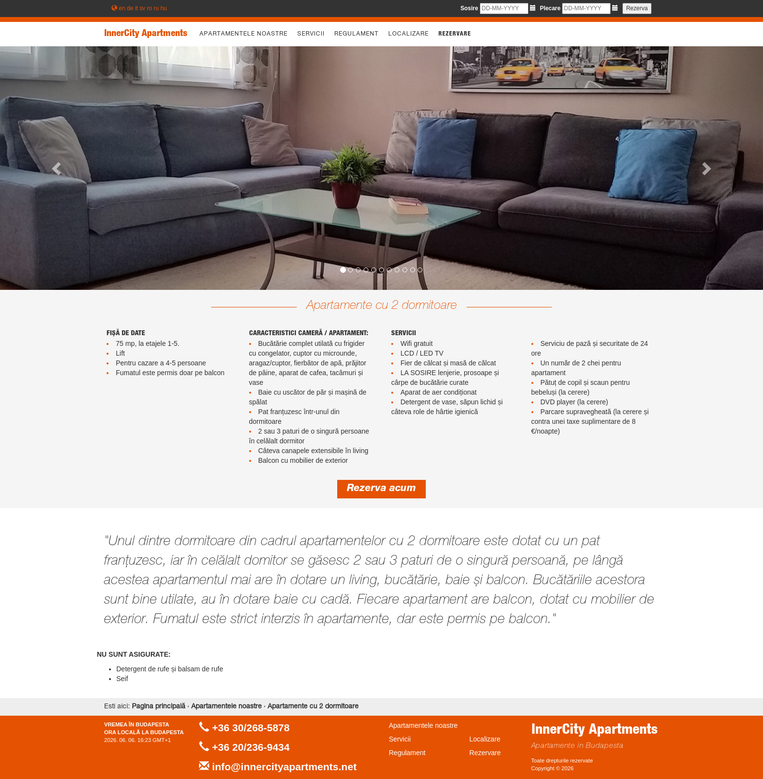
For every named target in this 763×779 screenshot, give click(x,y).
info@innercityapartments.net (284, 766)
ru (156, 8)
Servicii (311, 34)
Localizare (408, 34)
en (122, 8)
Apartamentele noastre (244, 34)
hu (164, 8)
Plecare (550, 8)
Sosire (469, 8)
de (130, 8)
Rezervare (454, 34)
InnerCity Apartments (145, 34)
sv (142, 8)
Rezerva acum (381, 489)
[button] (57, 168)
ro (149, 8)
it (136, 8)
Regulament (356, 34)
